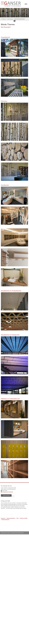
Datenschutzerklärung (11, 518)
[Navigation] (26, 4)
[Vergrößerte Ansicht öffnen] (14, 48)
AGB (17, 518)
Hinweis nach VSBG (23, 518)
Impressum (3, 518)
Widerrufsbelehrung (5, 519)
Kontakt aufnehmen (6, 495)
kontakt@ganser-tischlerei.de (7, 491)
